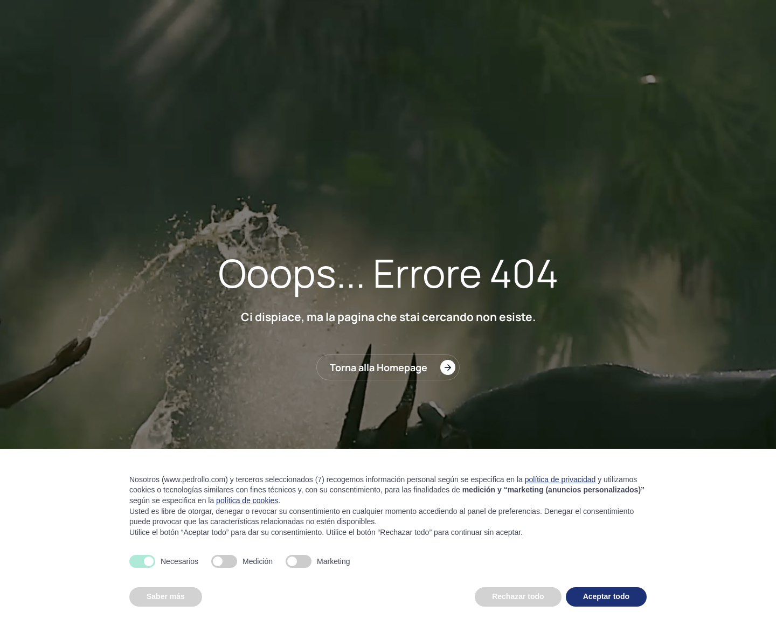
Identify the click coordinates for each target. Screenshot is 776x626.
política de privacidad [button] (560, 479)
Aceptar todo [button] (606, 596)
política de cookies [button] (247, 500)
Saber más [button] (166, 596)
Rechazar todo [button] (518, 596)
